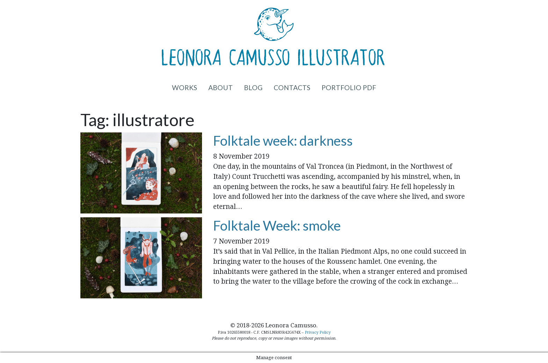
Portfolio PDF (349, 88)
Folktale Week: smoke (277, 225)
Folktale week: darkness (283, 140)
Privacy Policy (318, 332)
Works (184, 88)
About (220, 88)
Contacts (292, 88)
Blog (253, 88)
